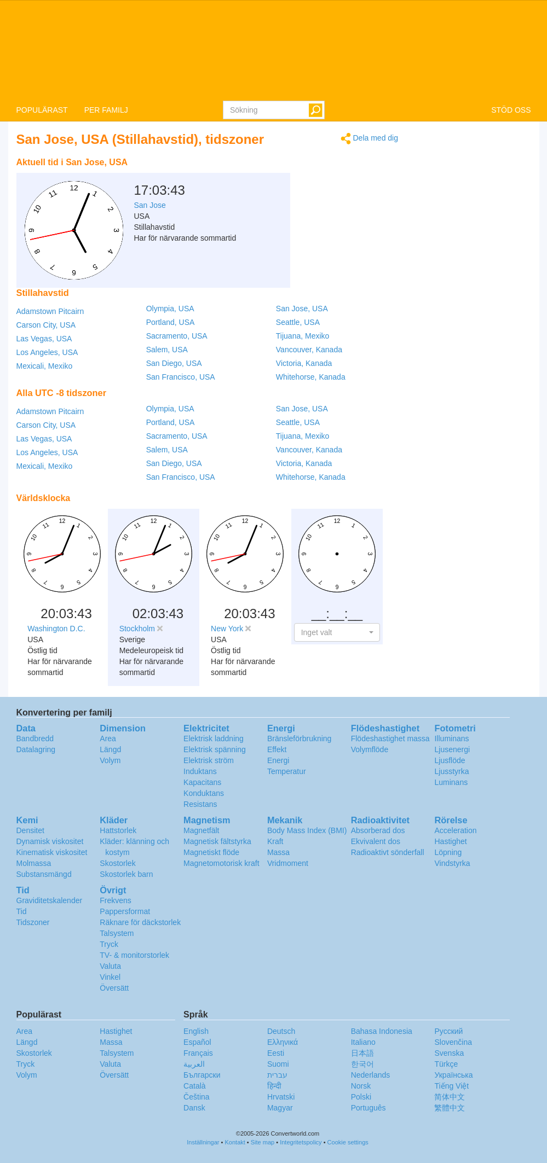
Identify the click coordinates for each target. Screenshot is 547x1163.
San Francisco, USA (180, 377)
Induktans (200, 771)
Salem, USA (167, 349)
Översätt (114, 988)
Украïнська (453, 1075)
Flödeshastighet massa (390, 738)
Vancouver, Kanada (309, 349)
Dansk (194, 1107)
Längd (110, 749)
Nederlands (370, 1075)
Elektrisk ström (208, 760)
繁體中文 (449, 1107)
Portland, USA (170, 322)
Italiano (363, 1042)
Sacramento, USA (177, 336)
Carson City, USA (46, 325)
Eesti (275, 1053)
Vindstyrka (452, 863)
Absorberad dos (378, 830)
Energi (278, 760)
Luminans (451, 782)
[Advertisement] (329, 179)
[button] (337, 632)
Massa (278, 852)
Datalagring (36, 749)
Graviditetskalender (49, 900)
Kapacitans (202, 782)
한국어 (362, 1064)
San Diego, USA (174, 363)
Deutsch (281, 1031)
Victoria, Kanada (304, 363)
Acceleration (455, 830)
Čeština (196, 1096)
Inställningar (203, 1142)
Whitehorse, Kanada (311, 377)
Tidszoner (33, 922)
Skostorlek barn (126, 874)
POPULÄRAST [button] (42, 110)
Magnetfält (201, 830)
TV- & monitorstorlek (134, 955)
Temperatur (286, 771)
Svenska (449, 1053)
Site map (262, 1142)
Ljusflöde (449, 760)
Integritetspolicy (300, 1142)
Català (194, 1085)
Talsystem (117, 933)
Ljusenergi (452, 749)
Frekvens (115, 900)
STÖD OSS (511, 110)
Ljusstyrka (451, 771)
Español (197, 1042)
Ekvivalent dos (375, 841)
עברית (277, 1075)
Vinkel (110, 977)
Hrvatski (281, 1096)
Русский (448, 1031)
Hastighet (450, 841)
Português (368, 1107)
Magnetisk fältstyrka (217, 841)
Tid (21, 911)
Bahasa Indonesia (381, 1031)
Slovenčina (453, 1042)
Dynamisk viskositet (50, 841)
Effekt (277, 749)
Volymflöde (369, 749)
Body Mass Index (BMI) (307, 830)
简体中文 (449, 1096)
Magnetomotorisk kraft (221, 863)
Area (108, 738)
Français (198, 1053)
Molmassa (33, 863)
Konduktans (203, 793)
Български (201, 1075)
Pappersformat (125, 911)
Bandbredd (35, 738)
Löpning (448, 852)
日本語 (362, 1053)
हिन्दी (274, 1085)
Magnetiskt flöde (211, 852)
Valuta (110, 966)
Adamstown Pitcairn (50, 311)
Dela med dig (369, 138)
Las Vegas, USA (44, 338)
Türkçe (446, 1064)
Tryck (109, 944)
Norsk (361, 1085)
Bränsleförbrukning (299, 738)
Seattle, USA (298, 322)
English (196, 1031)
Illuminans (451, 738)
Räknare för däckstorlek (140, 922)
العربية (194, 1064)
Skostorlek (117, 863)
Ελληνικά (282, 1042)
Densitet (30, 830)
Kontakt (235, 1142)
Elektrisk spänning (214, 749)
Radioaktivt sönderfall (387, 852)
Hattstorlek (118, 830)
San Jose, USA (302, 308)
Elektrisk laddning (213, 738)
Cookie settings (347, 1142)
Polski (361, 1096)
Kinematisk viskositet (52, 852)
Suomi (278, 1064)
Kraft (275, 841)
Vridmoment (287, 863)
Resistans (200, 804)
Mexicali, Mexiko (44, 366)
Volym (110, 760)
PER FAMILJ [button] (106, 110)
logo (273, 50)
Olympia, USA (170, 308)
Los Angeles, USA (47, 352)
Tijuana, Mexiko (303, 336)
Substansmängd (44, 874)
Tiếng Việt (451, 1085)
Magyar (280, 1107)
